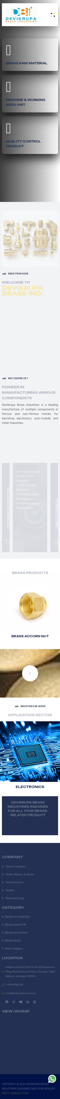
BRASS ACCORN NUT (30, 636)
